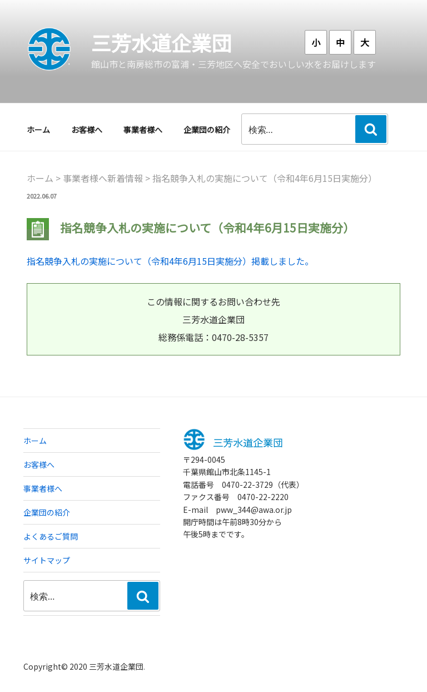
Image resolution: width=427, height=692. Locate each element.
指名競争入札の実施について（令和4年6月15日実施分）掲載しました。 (170, 261)
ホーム (38, 129)
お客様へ (86, 129)
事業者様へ (142, 129)
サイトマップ (46, 560)
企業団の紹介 (206, 129)
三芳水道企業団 (161, 42)
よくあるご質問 (50, 536)
